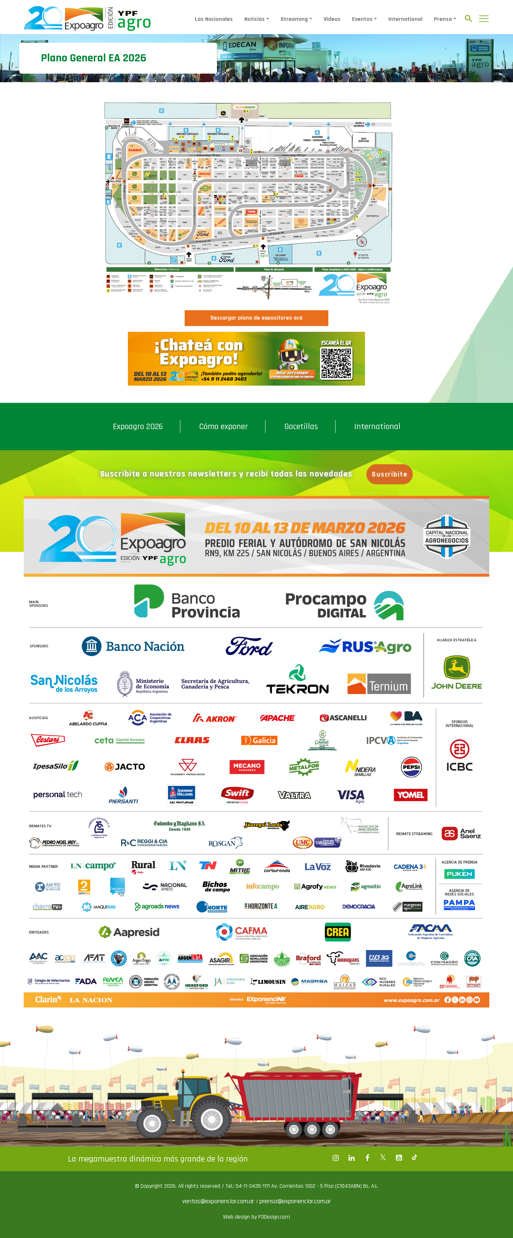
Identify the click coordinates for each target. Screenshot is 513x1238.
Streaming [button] (294, 19)
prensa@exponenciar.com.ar (295, 1201)
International (405, 19)
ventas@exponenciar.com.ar (219, 1201)
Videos (332, 19)
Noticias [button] (254, 19)
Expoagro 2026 (138, 426)
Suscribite (389, 474)
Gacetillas (301, 426)
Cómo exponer (223, 426)
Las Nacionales (214, 19)
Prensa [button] (443, 19)
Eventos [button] (362, 19)
